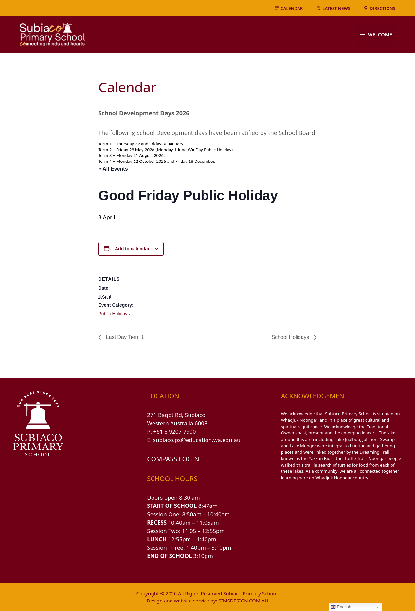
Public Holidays (114, 313)
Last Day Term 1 (124, 337)
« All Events (113, 169)
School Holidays (290, 337)
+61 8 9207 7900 (174, 431)
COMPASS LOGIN (173, 458)
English (341, 607)
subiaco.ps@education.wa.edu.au (197, 440)
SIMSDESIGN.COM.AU (243, 600)
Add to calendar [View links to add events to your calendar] (132, 248)
